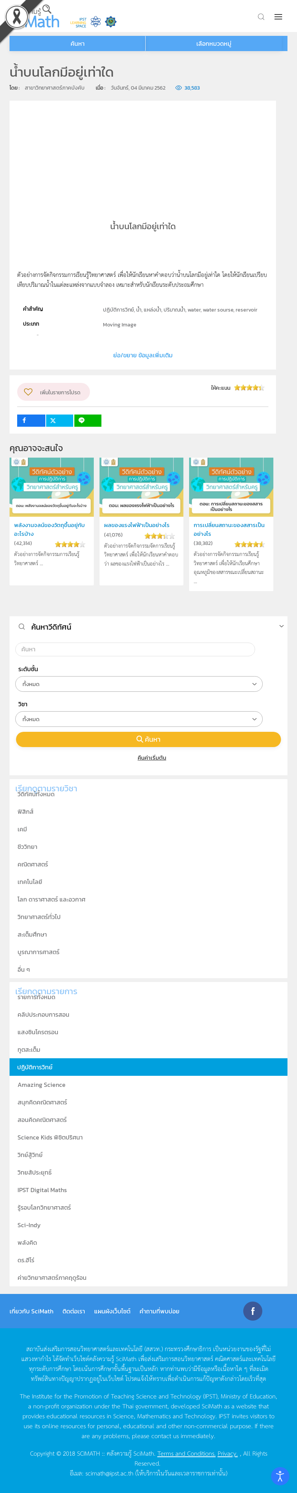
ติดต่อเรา (74, 1311)
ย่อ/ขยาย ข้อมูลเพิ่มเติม (143, 355)
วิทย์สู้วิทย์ (30, 1154)
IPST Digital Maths (42, 1189)
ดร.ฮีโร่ (26, 1260)
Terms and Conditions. (186, 1453)
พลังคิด (27, 1242)
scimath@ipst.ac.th (109, 1473)
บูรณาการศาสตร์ (38, 951)
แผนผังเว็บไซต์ (112, 1311)
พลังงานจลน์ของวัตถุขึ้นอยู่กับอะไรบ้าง (49, 529)
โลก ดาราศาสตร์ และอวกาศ (51, 899)
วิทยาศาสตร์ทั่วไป (39, 916)
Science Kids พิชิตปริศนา (50, 1137)
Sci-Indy (29, 1224)
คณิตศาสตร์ (33, 864)
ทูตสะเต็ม (29, 1049)
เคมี (22, 829)
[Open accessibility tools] (280, 1476)
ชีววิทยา (27, 846)
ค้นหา (148, 739)
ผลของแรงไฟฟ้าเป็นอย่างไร (137, 525)
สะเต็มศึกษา (32, 934)
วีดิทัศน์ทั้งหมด (36, 794)
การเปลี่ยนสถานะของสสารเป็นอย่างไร (229, 529)
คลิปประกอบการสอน (43, 1014)
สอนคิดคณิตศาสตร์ (42, 1119)
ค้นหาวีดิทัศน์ (51, 627)
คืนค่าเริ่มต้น (148, 757)
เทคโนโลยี (30, 881)
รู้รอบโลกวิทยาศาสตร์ (44, 1207)
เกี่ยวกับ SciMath (31, 1311)
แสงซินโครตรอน (38, 1032)
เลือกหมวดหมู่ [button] (213, 43)
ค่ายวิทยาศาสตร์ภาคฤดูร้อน (52, 1277)
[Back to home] (34, 16)
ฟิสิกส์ (26, 811)
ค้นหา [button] (78, 43)
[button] (279, 17)
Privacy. (228, 1453)
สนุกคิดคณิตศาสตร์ (42, 1102)
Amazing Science (42, 1084)
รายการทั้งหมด (36, 996)
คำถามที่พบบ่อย (160, 1311)
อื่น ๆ (24, 969)
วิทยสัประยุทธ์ (34, 1172)
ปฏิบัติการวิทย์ (35, 1067)
